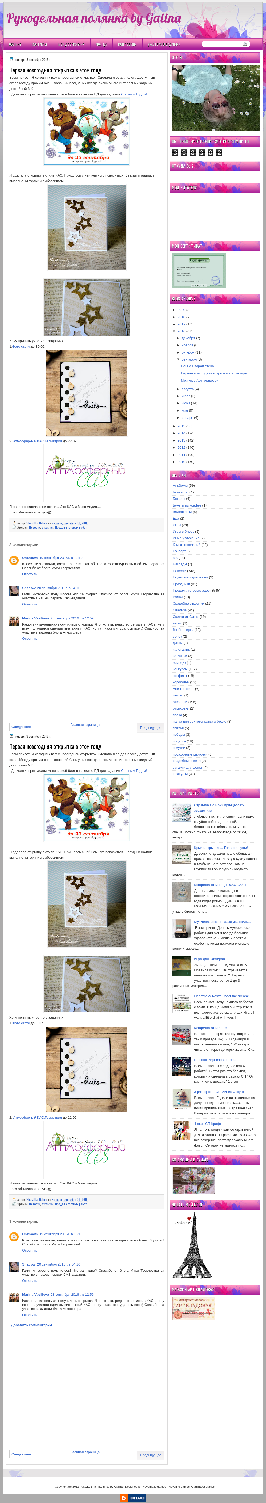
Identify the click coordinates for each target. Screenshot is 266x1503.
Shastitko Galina (37, 523)
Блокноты (180, 492)
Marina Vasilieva (35, 618)
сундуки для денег (187, 767)
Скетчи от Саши (186, 617)
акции (177, 623)
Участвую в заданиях (164, 44)
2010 (181, 462)
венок (177, 636)
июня (186, 403)
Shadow (29, 588)
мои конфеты (183, 689)
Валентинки (182, 512)
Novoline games (179, 1486)
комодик (179, 663)
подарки (179, 741)
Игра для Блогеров (209, 959)
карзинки (180, 656)
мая (185, 410)
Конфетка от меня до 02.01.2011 (220, 885)
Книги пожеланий (187, 545)
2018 (181, 317)
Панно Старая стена (197, 366)
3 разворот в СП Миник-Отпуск (219, 1092)
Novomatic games (154, 1486)
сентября (189, 359)
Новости (34, 527)
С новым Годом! (134, 94)
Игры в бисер (183, 532)
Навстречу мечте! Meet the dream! (221, 996)
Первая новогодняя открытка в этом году (214, 373)
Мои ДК (101, 44)
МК (175, 558)
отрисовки (181, 708)
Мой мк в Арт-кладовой (199, 380)
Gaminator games (202, 1486)
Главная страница (85, 725)
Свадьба (180, 610)
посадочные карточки (190, 754)
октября (188, 352)
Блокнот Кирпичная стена (215, 1060)
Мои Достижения (71, 44)
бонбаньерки (183, 630)
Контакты (39, 44)
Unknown (30, 558)
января (187, 418)
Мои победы (127, 44)
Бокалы (179, 499)
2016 (181, 331)
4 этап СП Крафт (207, 1124)
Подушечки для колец (190, 577)
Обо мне (15, 44)
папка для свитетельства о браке (199, 721)
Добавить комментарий (31, 1325)
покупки (179, 748)
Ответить (29, 574)
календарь (181, 649)
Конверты (180, 551)
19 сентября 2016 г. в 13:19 (61, 558)
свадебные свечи (187, 761)
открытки (47, 527)
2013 (181, 440)
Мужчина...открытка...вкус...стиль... (222, 922)
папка (177, 715)
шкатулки (180, 774)
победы (179, 735)
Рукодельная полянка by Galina (93, 17)
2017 (181, 324)
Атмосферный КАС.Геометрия (37, 441)
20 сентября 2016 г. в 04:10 (58, 588)
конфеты (180, 676)
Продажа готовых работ (71, 527)
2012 (181, 448)
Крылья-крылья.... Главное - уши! (221, 848)
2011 (181, 455)
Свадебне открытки (188, 603)
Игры (177, 525)
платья (178, 728)
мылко (178, 695)
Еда (176, 518)
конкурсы (180, 669)
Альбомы (180, 486)
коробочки (181, 682)
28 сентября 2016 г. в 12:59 (71, 618)
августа (188, 389)
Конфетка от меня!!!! (210, 1028)
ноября (187, 345)
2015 (181, 426)
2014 (181, 433)
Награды (180, 564)
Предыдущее (150, 728)
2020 (181, 310)
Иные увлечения (186, 538)
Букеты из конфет (187, 505)
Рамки (178, 597)
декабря (188, 338)
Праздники (181, 584)
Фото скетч (21, 346)
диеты (178, 643)
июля (186, 396)
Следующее (21, 727)
